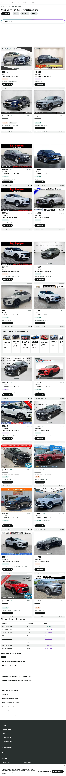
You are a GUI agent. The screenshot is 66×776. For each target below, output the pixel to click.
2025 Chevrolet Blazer (7, 629)
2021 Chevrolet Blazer (7, 642)
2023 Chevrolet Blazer (7, 635)
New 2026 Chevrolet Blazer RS (15, 345)
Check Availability (7, 84)
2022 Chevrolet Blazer (7, 639)
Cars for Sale (8, 6)
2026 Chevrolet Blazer (7, 626)
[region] (33, 770)
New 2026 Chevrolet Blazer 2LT (43, 346)
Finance (32, 2)
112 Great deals (48, 645)
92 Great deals (48, 642)
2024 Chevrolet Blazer (7, 632)
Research (24, 2)
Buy (12, 2)
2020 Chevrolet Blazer (7, 645)
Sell (18, 2)
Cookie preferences (44, 771)
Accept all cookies (57, 771)
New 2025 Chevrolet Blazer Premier (25, 346)
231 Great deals (48, 632)
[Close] (64, 765)
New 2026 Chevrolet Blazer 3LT (6, 346)
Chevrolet (14, 6)
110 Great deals (48, 629)
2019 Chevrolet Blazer (7, 648)
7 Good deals (47, 626)
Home (2, 6)
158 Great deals (48, 639)
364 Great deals (48, 635)
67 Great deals (48, 648)
